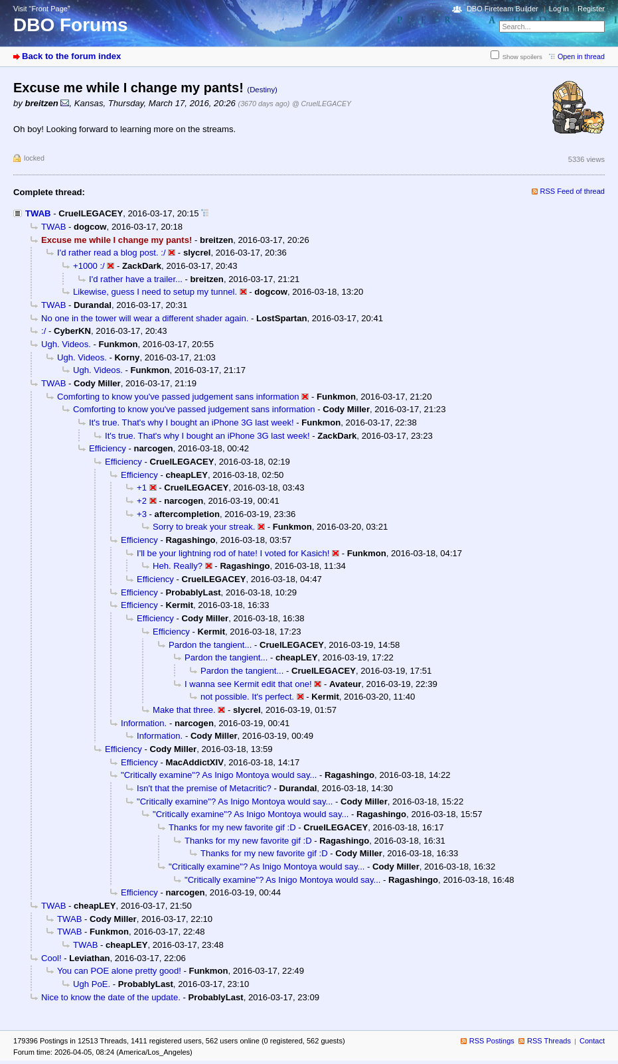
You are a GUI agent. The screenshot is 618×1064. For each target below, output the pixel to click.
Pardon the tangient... (210, 645)
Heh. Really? (177, 566)
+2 (142, 501)
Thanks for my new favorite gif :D (232, 827)
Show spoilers (522, 56)
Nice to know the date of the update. (111, 997)
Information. (144, 723)
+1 (142, 488)
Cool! (51, 958)
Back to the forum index (71, 56)
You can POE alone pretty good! (119, 971)
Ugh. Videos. (66, 344)
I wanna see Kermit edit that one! (248, 684)
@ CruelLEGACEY (321, 104)
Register (591, 9)
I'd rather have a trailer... (136, 279)
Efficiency (107, 448)
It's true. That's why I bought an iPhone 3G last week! (191, 422)
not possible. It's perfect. (247, 697)
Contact (592, 1041)
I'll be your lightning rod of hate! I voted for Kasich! (233, 553)
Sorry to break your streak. (204, 527)
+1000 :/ (89, 266)
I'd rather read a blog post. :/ (111, 253)
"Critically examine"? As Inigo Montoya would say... (219, 775)
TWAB (38, 213)
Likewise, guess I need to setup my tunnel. (155, 292)
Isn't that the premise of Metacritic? (204, 788)
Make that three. (184, 710)
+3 (142, 514)
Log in (559, 9)
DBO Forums (70, 25)
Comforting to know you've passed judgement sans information (178, 397)
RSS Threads (549, 1041)
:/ (43, 331)
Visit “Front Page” (41, 9)
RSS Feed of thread (572, 191)
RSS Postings (491, 1041)
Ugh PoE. (91, 984)
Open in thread (581, 56)
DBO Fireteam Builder (502, 9)
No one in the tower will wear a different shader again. (144, 318)
